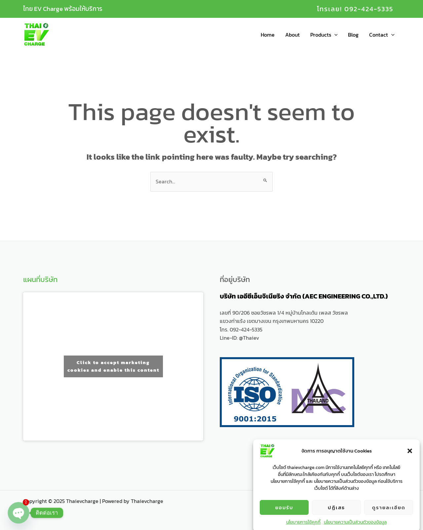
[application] (334, 34)
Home (268, 35)
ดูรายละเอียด (388, 514)
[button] (409, 458)
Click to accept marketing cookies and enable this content (113, 366)
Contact (382, 34)
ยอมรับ (284, 514)
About (292, 35)
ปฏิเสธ (336, 514)
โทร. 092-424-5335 (241, 329)
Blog (353, 35)
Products (324, 34)
